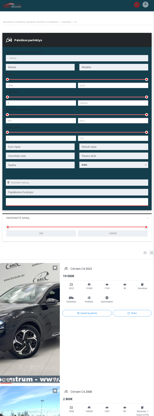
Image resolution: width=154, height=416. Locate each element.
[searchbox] (40, 67)
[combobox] (40, 67)
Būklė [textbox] (84, 164)
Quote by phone (87, 313)
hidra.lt (94, 410)
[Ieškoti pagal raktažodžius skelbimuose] (77, 58)
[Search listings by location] (77, 182)
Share (132, 313)
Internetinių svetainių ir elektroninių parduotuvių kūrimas (62, 410)
